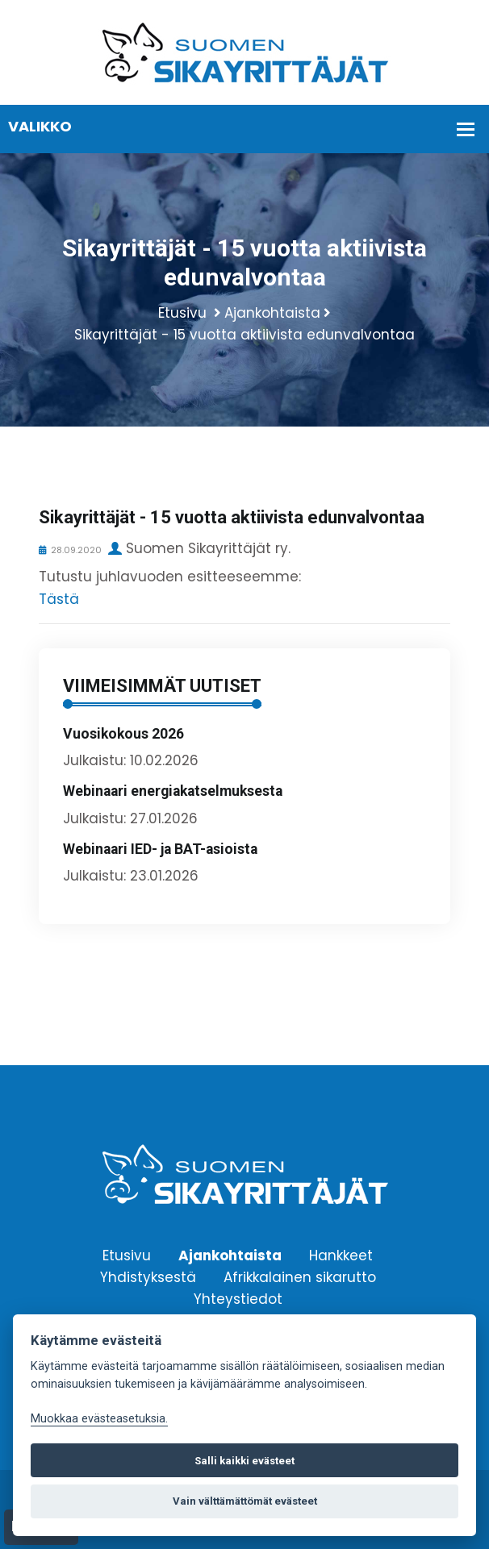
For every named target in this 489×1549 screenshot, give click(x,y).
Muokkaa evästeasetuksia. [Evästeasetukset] (99, 1419)
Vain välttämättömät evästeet (245, 1501)
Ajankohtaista (272, 313)
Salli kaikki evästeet (244, 1461)
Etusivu (182, 313)
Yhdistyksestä (148, 1276)
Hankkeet (341, 1254)
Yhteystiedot (238, 1298)
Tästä (59, 599)
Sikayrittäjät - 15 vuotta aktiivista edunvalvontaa (244, 334)
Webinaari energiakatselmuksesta (172, 791)
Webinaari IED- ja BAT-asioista (160, 849)
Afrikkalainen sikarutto (300, 1276)
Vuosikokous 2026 (123, 734)
